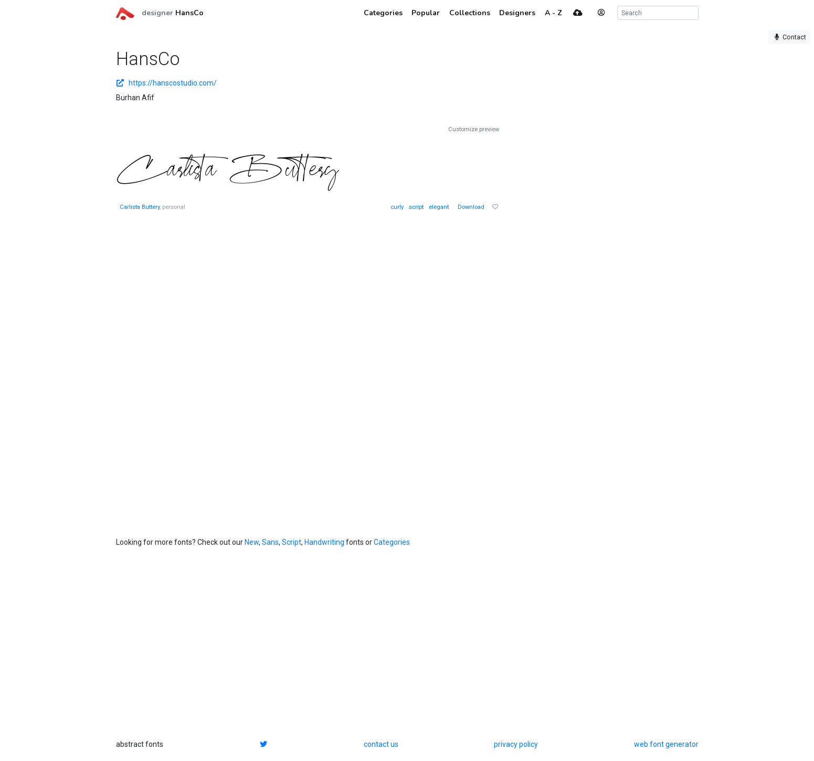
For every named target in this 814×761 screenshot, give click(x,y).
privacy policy (516, 744)
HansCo (189, 13)
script (416, 207)
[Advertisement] (593, 282)
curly (397, 207)
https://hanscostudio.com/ (166, 83)
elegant (439, 207)
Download (471, 207)
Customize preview (473, 129)
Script (291, 542)
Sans (270, 542)
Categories (392, 542)
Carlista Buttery (140, 207)
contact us (381, 744)
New (252, 542)
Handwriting (324, 542)
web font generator (666, 744)
